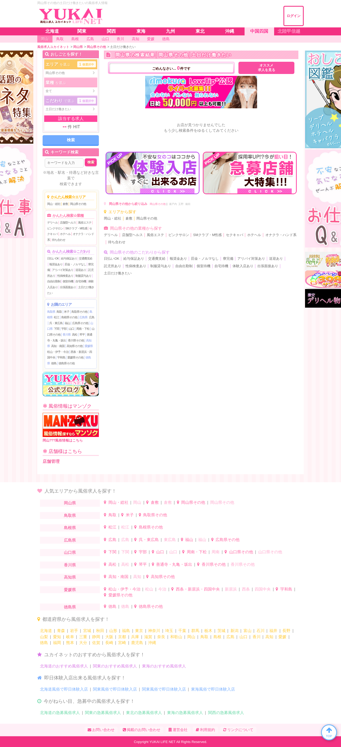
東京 (139, 630)
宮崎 (122, 642)
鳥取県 (51, 311)
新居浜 (231, 589)
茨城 (221, 630)
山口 (71, 328)
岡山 (137, 502)
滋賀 (148, 636)
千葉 (182, 630)
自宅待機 (80, 281)
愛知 (57, 636)
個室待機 (68, 281)
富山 (247, 630)
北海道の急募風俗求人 (60, 712)
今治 (162, 589)
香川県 (67, 334)
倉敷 (65, 203)
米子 (66, 311)
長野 (286, 630)
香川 (257, 636)
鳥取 (59, 311)
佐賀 (96, 642)
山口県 (70, 552)
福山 (67, 323)
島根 (217, 636)
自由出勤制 (53, 281)
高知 (137, 576)
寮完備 (228, 259)
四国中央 (263, 589)
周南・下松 (83, 328)
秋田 (100, 630)
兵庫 (135, 636)
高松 (74, 334)
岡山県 (70, 503)
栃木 (208, 630)
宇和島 (61, 357)
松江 (56, 317)
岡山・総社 (53, 203)
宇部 (64, 328)
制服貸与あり (83, 275)
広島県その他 (80, 323)
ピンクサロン (55, 228)
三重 (83, 636)
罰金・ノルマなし (75, 264)
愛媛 (282, 636)
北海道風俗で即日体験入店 (64, 689)
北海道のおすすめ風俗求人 (64, 666)
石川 (261, 630)
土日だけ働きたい (118, 273)
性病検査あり (65, 275)
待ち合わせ (58, 239)
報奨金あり (56, 264)
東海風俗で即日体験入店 (213, 689)
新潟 (234, 630)
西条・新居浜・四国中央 (198, 589)
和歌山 (176, 636)
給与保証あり (69, 258)
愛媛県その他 (75, 357)
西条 (246, 589)
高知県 (70, 577)
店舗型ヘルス (68, 222)
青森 (61, 630)
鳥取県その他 (79, 311)
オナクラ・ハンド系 (281, 235)
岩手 (74, 630)
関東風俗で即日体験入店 (115, 689)
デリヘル (52, 222)
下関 (56, 328)
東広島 (170, 539)
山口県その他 (241, 552)
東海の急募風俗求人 (185, 712)
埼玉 (169, 630)
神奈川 (154, 630)
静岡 (96, 636)
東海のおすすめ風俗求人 (164, 666)
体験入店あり (243, 266)
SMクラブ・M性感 (76, 228)
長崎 (109, 642)
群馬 (195, 630)
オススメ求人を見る (266, 68)
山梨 (44, 636)
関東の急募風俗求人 (103, 712)
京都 (122, 636)
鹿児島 (137, 642)
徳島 (53, 363)
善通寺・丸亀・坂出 (174, 564)
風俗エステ (84, 222)
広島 (91, 317)
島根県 (70, 527)
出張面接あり (68, 287)
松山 (149, 589)
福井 (273, 630)
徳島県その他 (67, 363)
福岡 (57, 642)
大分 (83, 642)
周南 (216, 552)
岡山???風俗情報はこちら (71, 427)
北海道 (46, 630)
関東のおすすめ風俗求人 (115, 666)
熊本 (70, 642)
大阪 (109, 636)
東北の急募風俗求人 (144, 712)
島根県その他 (69, 317)
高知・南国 (57, 346)
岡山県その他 (78, 203)
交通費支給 (85, 258)
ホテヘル (65, 234)
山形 (113, 630)
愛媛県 (89, 346)
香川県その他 (76, 340)
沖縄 (152, 642)
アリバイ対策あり (62, 269)
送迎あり (80, 269)
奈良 (161, 636)
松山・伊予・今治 (57, 351)
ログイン (294, 16)
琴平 (82, 334)
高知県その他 (75, 346)
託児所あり (112, 266)
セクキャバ (234, 235)
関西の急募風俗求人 (226, 712)
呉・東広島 (56, 323)
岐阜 (70, 636)
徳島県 (70, 607)
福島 (126, 630)
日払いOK (53, 258)
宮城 (87, 630)
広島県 (83, 317)
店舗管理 (51, 461)
